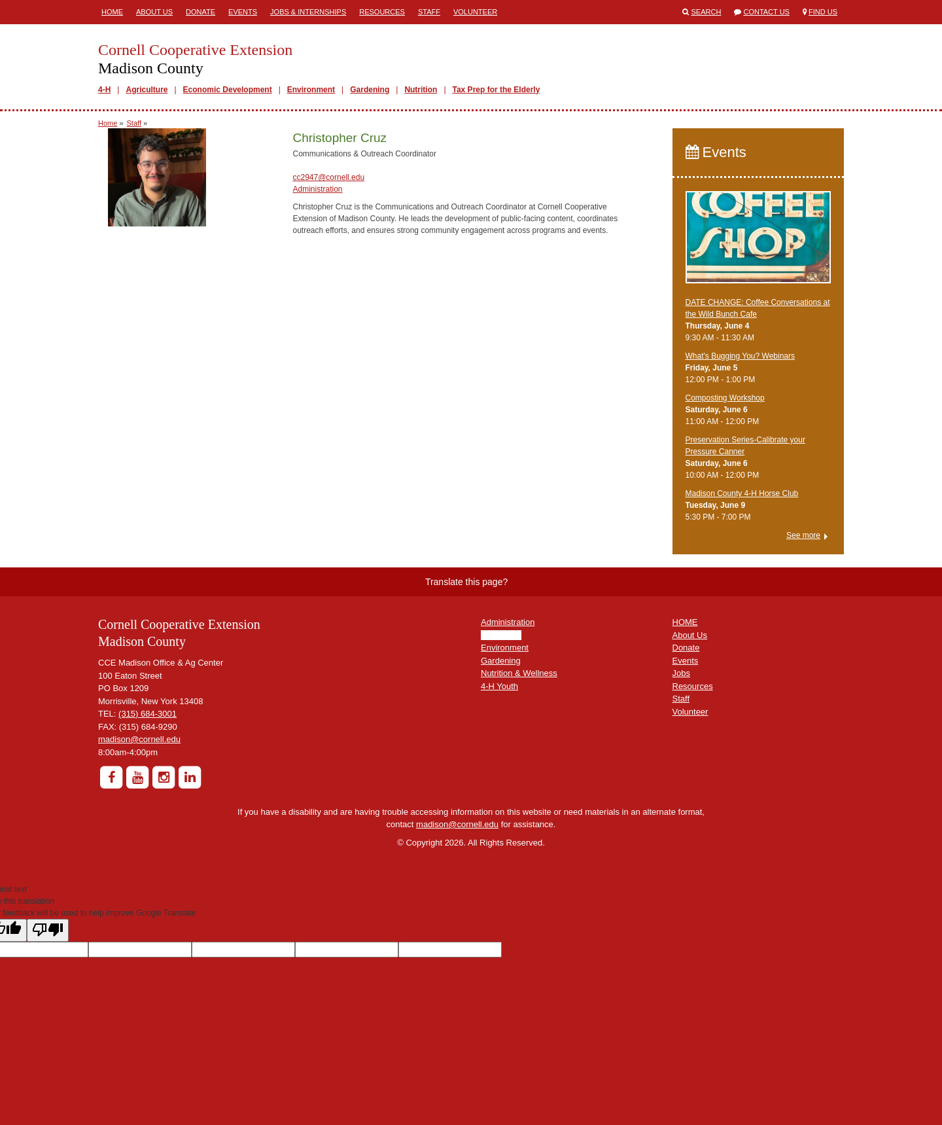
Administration (317, 189)
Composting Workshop (725, 397)
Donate (200, 12)
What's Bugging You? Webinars (740, 356)
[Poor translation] (48, 930)
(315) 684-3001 (147, 714)
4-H (104, 89)
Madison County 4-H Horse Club (742, 493)
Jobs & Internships (308, 12)
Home (112, 12)
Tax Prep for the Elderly (496, 89)
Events (242, 12)
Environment (311, 89)
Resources (382, 12)
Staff (429, 12)
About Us (154, 12)
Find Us (823, 12)
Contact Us (766, 12)
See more (803, 535)
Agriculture (146, 89)
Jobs (681, 673)
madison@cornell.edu (139, 739)
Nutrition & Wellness (519, 673)
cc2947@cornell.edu (328, 177)
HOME (685, 622)
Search (706, 12)
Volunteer (475, 12)
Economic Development (227, 89)
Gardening (369, 89)
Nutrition (420, 89)
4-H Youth (499, 686)
